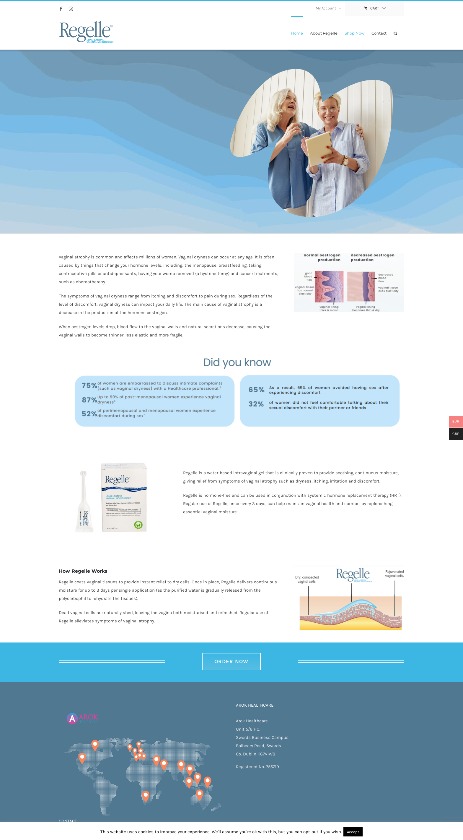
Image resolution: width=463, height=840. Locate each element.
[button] (395, 32)
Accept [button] (353, 832)
